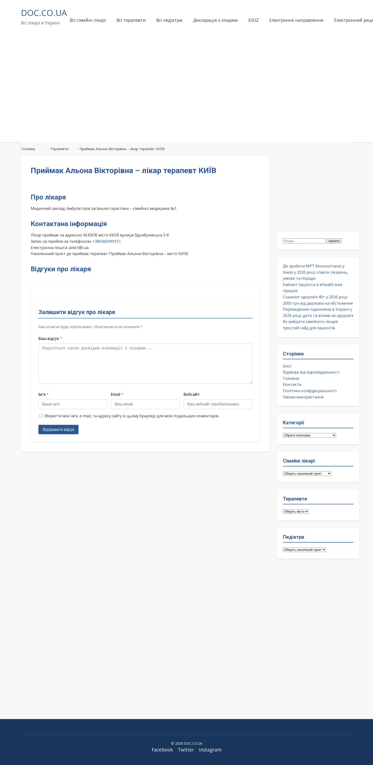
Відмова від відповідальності (311, 372)
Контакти (292, 384)
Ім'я (43, 402)
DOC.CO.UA (44, 12)
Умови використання (303, 397)
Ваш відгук (50, 338)
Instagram (210, 749)
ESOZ (253, 20)
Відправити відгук (59, 437)
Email (117, 402)
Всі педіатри (169, 20)
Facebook (162, 749)
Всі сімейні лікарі (88, 20)
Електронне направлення (296, 20)
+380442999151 (106, 241)
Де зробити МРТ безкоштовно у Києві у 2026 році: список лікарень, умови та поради (315, 272)
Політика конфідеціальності (310, 390)
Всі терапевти (131, 20)
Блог (287, 366)
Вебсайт (192, 402)
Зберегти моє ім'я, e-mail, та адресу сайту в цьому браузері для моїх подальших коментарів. (131, 424)
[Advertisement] (186, 100)
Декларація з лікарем (215, 20)
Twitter (186, 749)
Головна (291, 378)
